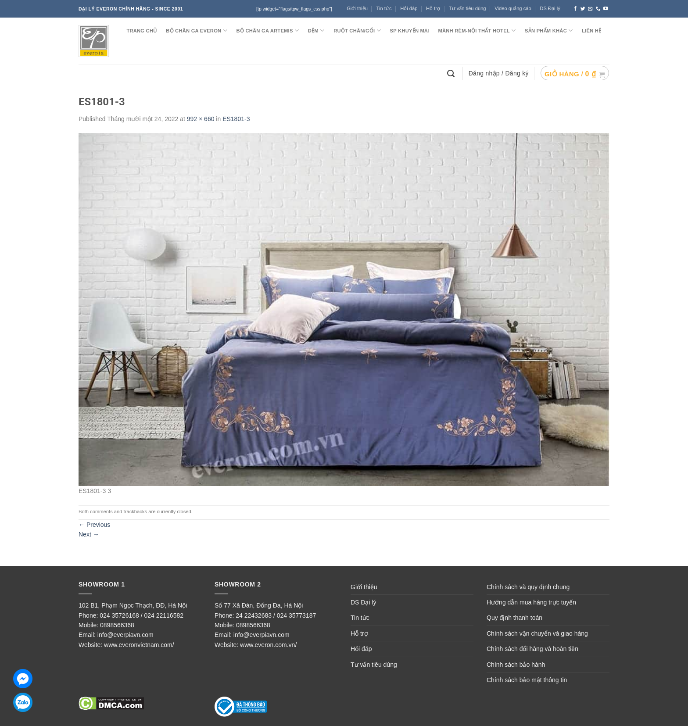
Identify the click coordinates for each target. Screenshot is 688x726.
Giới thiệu (357, 8)
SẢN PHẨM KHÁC (549, 30)
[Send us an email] (590, 8)
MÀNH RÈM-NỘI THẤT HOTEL (477, 30)
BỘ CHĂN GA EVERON (196, 30)
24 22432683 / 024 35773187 (276, 615)
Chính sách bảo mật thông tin (527, 679)
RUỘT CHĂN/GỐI (357, 30)
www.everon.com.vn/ (268, 644)
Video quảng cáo (512, 8)
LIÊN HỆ (591, 30)
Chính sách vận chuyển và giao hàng (537, 633)
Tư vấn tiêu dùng (467, 8)
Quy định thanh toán (514, 617)
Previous (94, 524)
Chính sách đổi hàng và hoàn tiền (532, 648)
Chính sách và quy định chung (528, 586)
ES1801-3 (236, 118)
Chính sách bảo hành (516, 664)
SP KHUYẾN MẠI (409, 30)
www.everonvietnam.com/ (139, 644)
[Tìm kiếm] (452, 73)
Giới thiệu (364, 586)
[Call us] (598, 8)
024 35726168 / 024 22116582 (141, 615)
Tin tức (384, 8)
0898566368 (117, 625)
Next (89, 534)
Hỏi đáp (361, 648)
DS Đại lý (550, 8)
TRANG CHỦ (141, 30)
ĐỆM (316, 30)
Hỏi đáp (408, 8)
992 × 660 (201, 118)
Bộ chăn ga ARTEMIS (267, 30)
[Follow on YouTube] (605, 8)
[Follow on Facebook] (575, 8)
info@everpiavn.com (125, 634)
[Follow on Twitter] (582, 8)
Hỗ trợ (433, 8)
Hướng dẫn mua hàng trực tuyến (531, 602)
